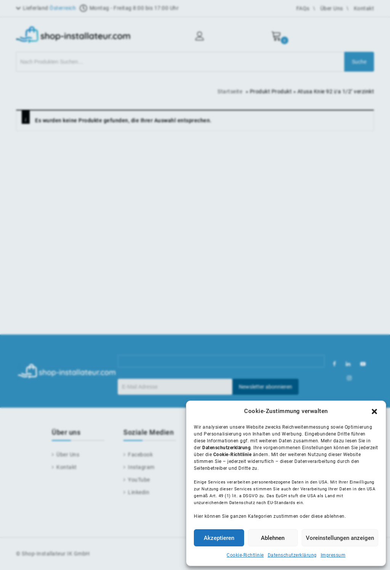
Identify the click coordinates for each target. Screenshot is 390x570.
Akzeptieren (219, 538)
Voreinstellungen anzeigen (340, 538)
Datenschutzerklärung (292, 555)
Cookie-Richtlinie (245, 555)
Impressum (333, 555)
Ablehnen (273, 538)
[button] (374, 411)
